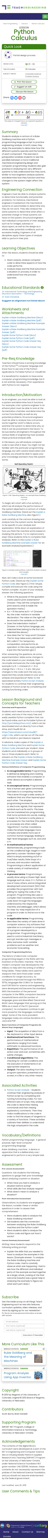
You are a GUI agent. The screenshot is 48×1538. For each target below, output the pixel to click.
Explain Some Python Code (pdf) (18, 338)
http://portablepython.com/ (16, 723)
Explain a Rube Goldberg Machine (23, 514)
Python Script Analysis (32, 680)
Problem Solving (32, 76)
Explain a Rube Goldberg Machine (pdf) (21, 320)
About (15, 1531)
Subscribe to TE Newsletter (33, 1335)
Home (6, 1532)
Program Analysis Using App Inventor (17, 1375)
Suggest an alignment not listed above (23, 300)
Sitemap (40, 1532)
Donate (7, 1536)
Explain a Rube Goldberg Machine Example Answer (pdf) (23, 331)
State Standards (10, 297)
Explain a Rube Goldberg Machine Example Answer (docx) (23, 325)
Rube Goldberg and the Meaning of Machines (18, 1357)
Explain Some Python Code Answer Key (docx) (21, 342)
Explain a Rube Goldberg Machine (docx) (22, 317)
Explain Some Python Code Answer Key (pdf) (21, 348)
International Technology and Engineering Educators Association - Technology (22, 292)
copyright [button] (24, 125)
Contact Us (27, 1532)
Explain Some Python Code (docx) (19, 335)
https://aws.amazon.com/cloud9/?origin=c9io (19, 734)
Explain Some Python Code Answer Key (24, 762)
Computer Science (33, 74)
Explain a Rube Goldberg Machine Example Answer (20, 541)
